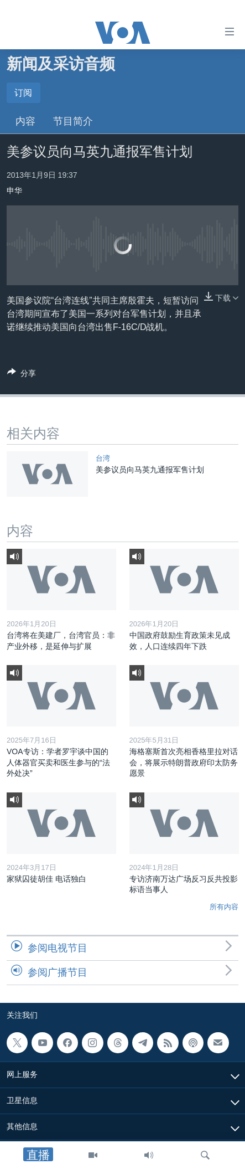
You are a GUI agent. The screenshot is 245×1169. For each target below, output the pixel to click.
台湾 (103, 458)
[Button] (21, 375)
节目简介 (73, 121)
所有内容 (224, 907)
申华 (14, 190)
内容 (25, 121)
